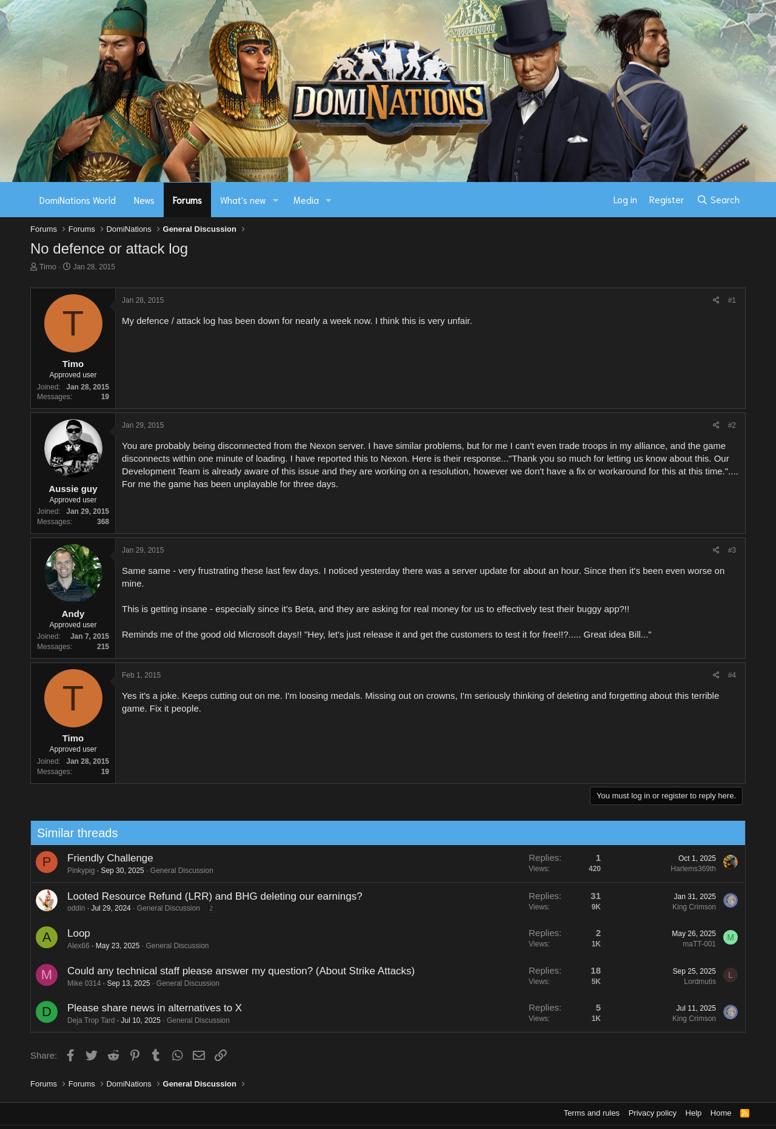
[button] (275, 200)
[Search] (718, 199)
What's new (243, 200)
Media (306, 200)
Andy (73, 613)
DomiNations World (77, 200)
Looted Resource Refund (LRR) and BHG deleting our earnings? (210, 896)
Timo (47, 266)
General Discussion (177, 870)
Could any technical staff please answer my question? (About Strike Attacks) (236, 971)
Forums (187, 200)
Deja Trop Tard (86, 1020)
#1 (732, 300)
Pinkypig (76, 870)
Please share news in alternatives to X (149, 1008)
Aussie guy (72, 489)
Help (694, 1112)
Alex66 (73, 946)
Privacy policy (653, 1112)
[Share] (716, 301)
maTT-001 (695, 944)
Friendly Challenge (105, 858)
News (144, 200)
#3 (732, 550)
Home (721, 1112)
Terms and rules (592, 1112)
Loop (73, 933)
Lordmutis (696, 981)
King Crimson (689, 907)
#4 (732, 675)
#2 (732, 425)
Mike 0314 (79, 983)
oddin (71, 908)
